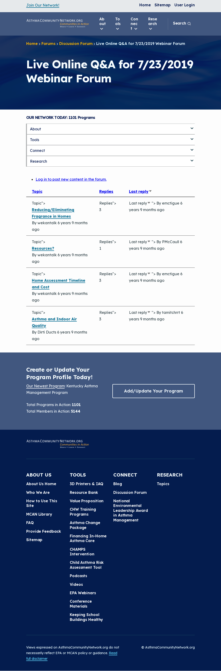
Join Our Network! (42, 5)
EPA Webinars (83, 592)
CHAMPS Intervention (82, 551)
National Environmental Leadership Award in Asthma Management (130, 510)
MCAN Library (39, 514)
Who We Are (38, 492)
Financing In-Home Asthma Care (88, 538)
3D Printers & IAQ (86, 483)
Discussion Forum (75, 43)
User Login (184, 5)
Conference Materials (81, 603)
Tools (118, 24)
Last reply (140, 191)
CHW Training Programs (83, 511)
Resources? (43, 248)
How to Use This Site (41, 503)
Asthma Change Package (85, 525)
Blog (117, 483)
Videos (76, 584)
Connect (134, 24)
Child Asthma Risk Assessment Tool (87, 564)
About (102, 24)
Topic (37, 191)
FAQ (30, 522)
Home (145, 5)
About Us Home (41, 483)
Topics (163, 483)
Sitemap (163, 5)
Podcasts (78, 575)
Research (152, 24)
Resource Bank (84, 492)
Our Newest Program (45, 386)
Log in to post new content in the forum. (71, 179)
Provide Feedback (43, 531)
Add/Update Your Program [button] (153, 391)
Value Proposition (86, 501)
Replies (106, 191)
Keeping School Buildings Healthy (86, 617)
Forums (48, 43)
